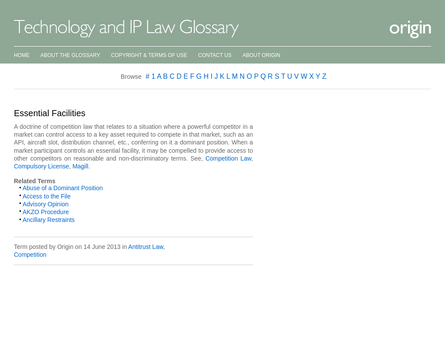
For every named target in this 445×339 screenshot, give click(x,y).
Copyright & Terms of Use (149, 55)
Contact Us (215, 55)
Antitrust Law (145, 246)
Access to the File (47, 196)
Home (22, 55)
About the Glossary (70, 55)
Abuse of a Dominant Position (63, 188)
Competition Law (228, 158)
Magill (81, 166)
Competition (30, 254)
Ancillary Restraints (49, 219)
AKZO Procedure (46, 211)
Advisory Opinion (46, 204)
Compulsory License (41, 166)
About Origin (261, 55)
